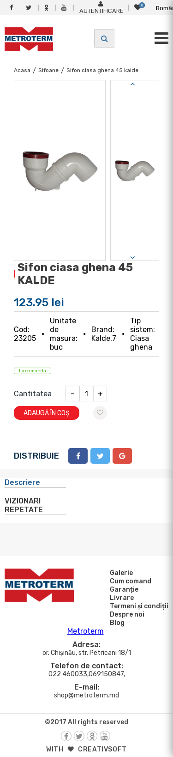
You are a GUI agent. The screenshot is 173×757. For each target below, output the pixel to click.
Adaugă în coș (47, 413)
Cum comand (129, 581)
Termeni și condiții (137, 606)
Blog (116, 622)
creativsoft (102, 749)
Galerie (120, 573)
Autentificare (101, 7)
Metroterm (85, 631)
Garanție (122, 589)
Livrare (120, 597)
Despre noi (125, 614)
